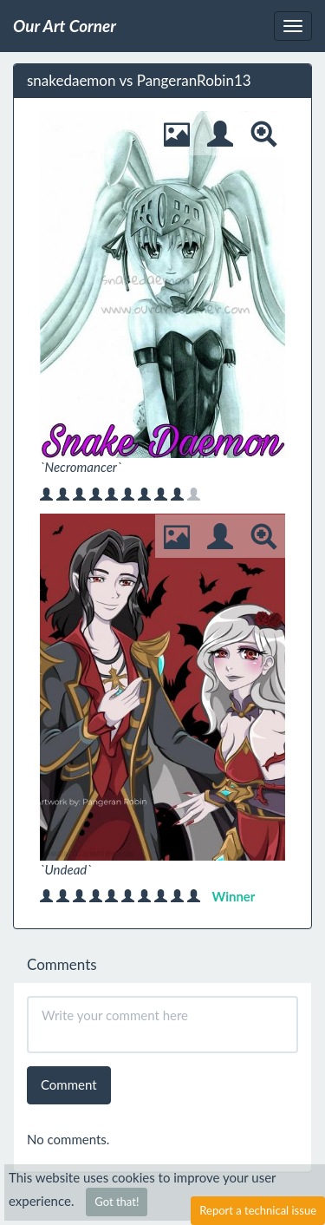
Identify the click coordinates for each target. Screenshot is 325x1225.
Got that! (116, 1202)
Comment (69, 1084)
